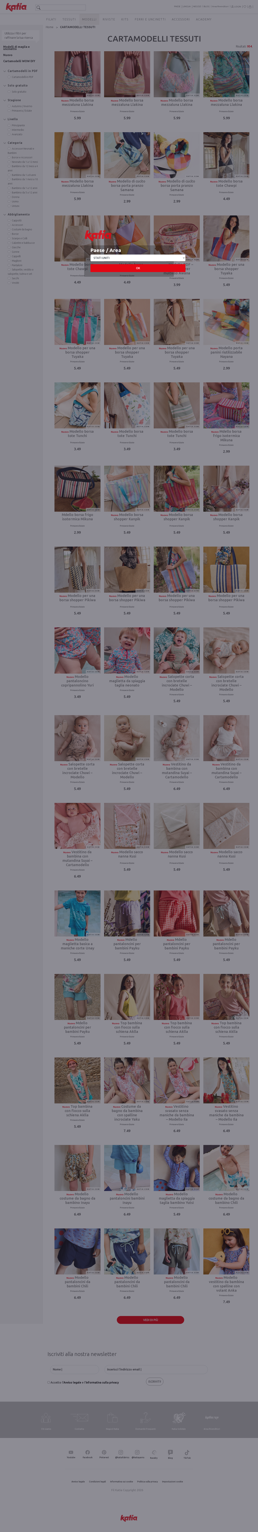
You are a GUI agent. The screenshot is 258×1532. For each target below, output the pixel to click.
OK (138, 268)
